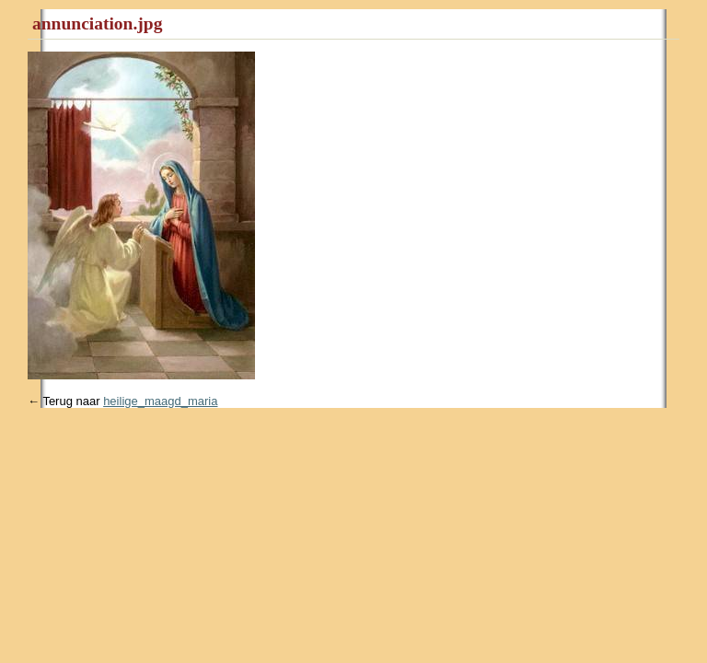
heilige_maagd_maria (160, 401)
